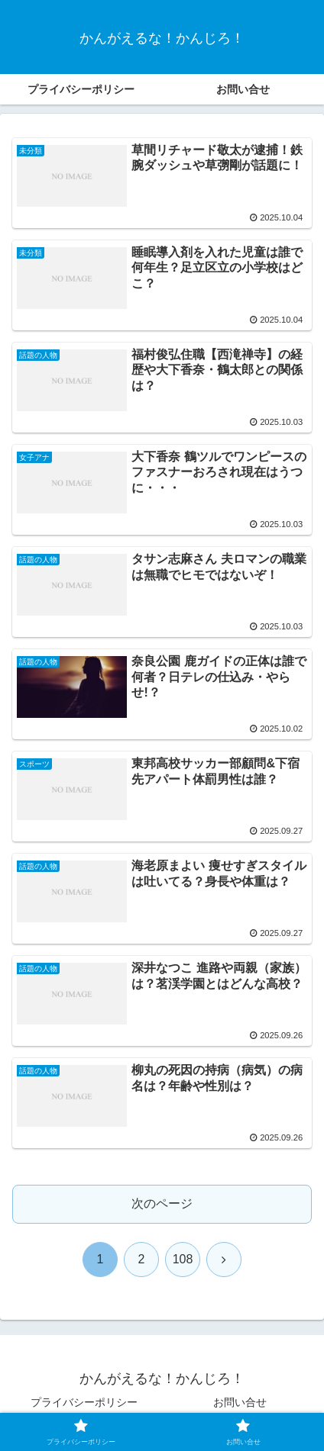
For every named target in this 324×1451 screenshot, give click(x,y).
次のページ (162, 1203)
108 (183, 1259)
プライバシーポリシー (84, 1402)
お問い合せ (240, 1402)
